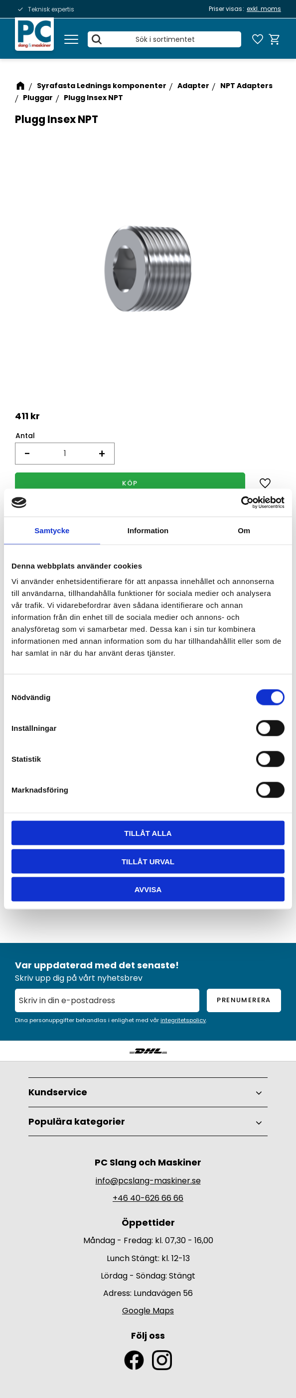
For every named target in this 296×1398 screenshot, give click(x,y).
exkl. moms (264, 8)
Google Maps (148, 1310)
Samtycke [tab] (51, 530)
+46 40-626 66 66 (148, 1198)
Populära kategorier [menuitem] (76, 1121)
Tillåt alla (147, 833)
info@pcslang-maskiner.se (148, 1180)
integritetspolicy (183, 1020)
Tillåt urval (148, 861)
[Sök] (98, 40)
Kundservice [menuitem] (57, 1092)
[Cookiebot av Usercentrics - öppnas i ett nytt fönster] (241, 502)
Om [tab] (244, 530)
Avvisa (148, 889)
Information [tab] (148, 530)
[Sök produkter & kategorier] (165, 40)
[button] (71, 40)
